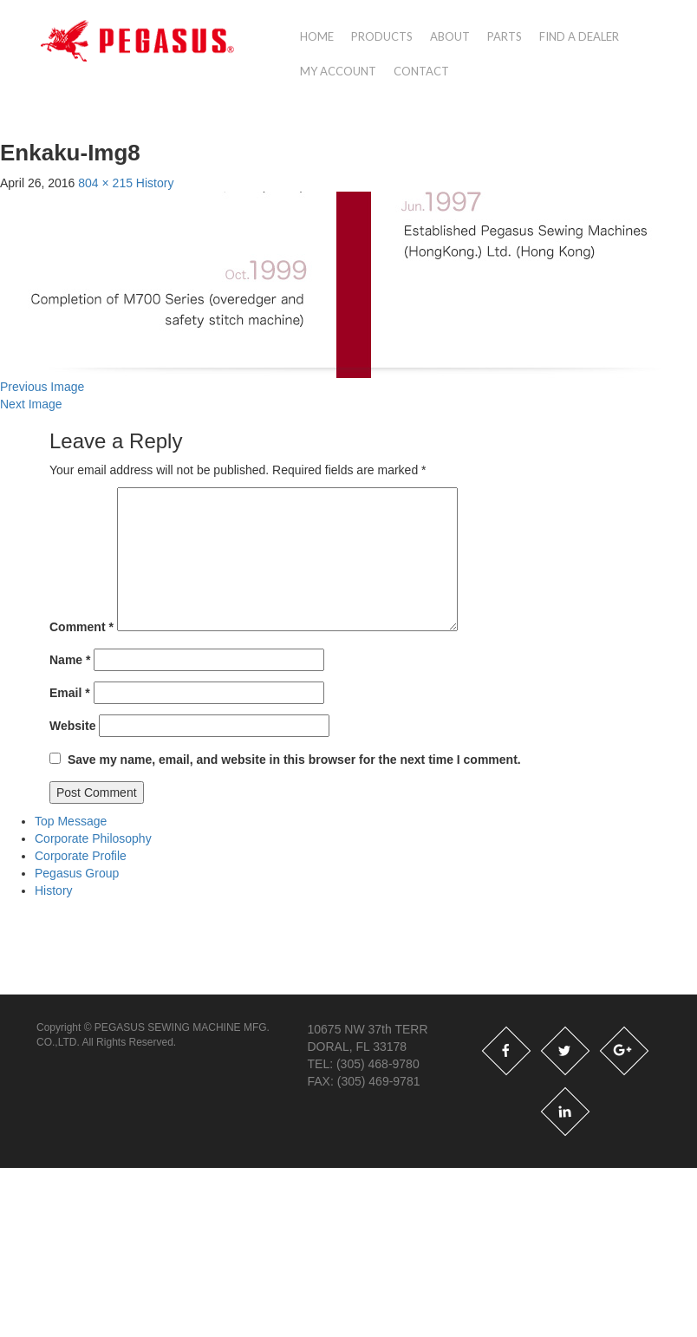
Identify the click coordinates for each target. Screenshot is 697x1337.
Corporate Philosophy (93, 838)
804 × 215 (105, 183)
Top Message (71, 821)
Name (69, 660)
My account (338, 71)
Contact (421, 71)
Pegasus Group (77, 873)
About (450, 36)
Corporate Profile (81, 856)
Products (382, 36)
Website (72, 726)
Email (69, 693)
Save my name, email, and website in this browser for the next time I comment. (294, 759)
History (155, 183)
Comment (81, 627)
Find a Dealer (579, 36)
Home (317, 36)
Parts (504, 36)
